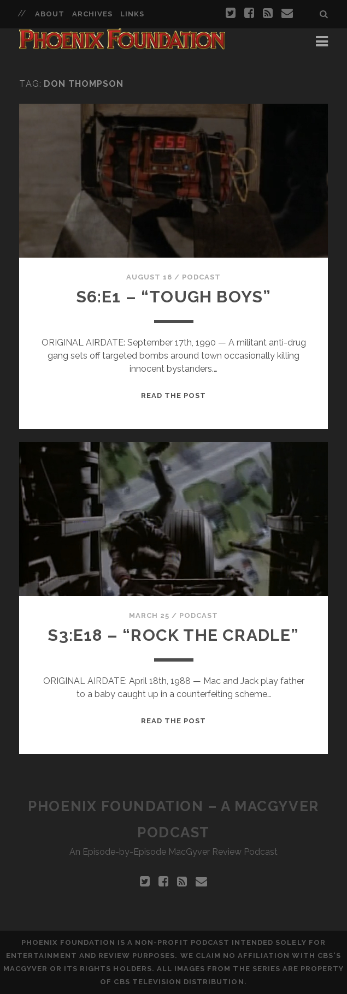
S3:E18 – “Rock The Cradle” (173, 635)
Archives (92, 14)
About (49, 14)
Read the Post (174, 395)
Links (132, 14)
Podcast (201, 277)
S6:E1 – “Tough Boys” (174, 296)
